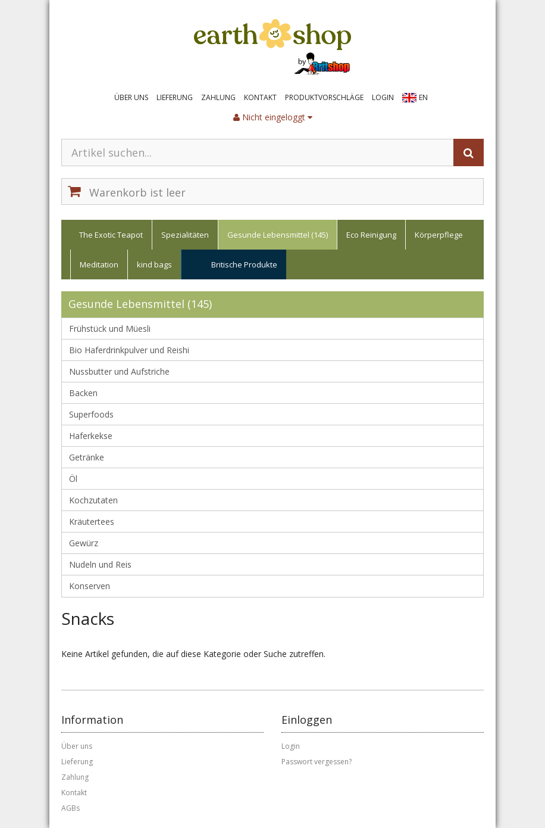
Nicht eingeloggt (272, 117)
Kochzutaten (93, 500)
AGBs (70, 808)
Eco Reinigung (371, 234)
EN (423, 97)
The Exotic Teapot (111, 234)
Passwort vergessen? (316, 762)
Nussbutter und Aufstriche (119, 371)
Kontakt (260, 97)
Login (383, 97)
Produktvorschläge (324, 97)
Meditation (99, 264)
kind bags (154, 264)
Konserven (89, 586)
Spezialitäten (185, 234)
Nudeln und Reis (100, 564)
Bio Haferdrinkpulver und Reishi (129, 350)
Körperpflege (439, 234)
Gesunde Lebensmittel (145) (277, 234)
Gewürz (83, 543)
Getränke (86, 457)
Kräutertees (91, 521)
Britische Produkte (244, 264)
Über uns (131, 97)
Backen (83, 393)
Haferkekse (90, 435)
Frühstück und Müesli (110, 328)
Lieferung (174, 97)
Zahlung (218, 97)
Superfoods (91, 414)
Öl (73, 478)
